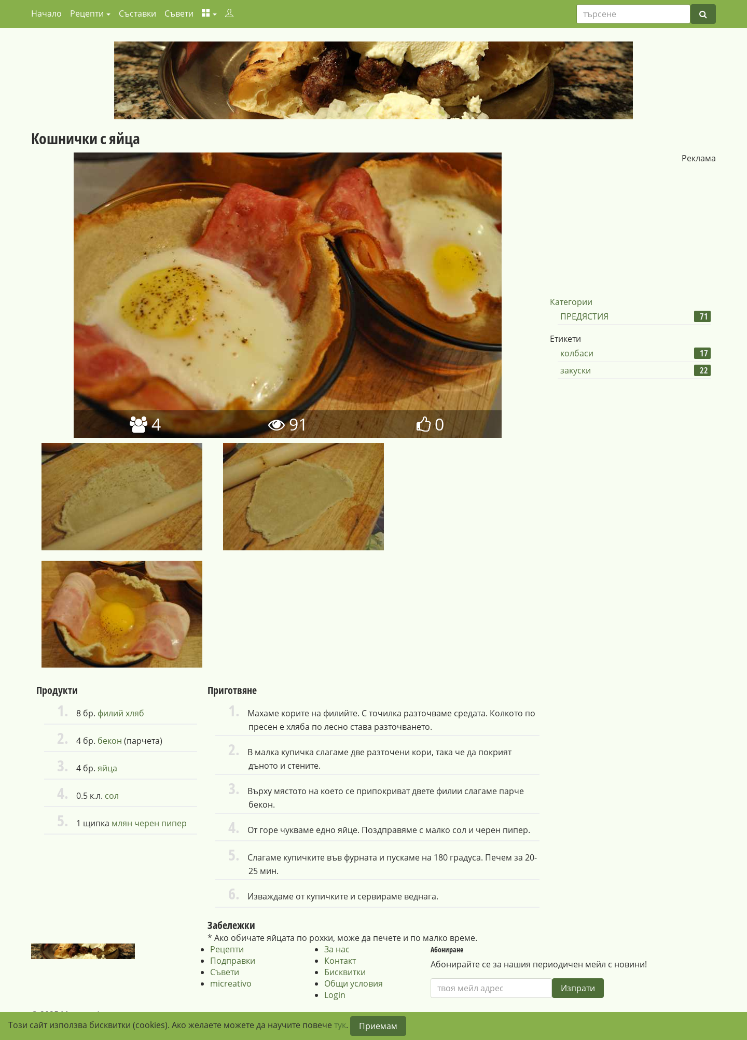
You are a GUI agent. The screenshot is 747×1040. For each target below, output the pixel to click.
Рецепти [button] (87, 13)
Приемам (378, 1026)
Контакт (340, 960)
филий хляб (121, 713)
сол (112, 795)
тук (340, 1025)
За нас (337, 949)
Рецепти (227, 949)
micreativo (231, 983)
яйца (107, 768)
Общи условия (353, 983)
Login (334, 995)
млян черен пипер (149, 823)
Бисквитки (345, 972)
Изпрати (578, 988)
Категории (571, 302)
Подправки (232, 960)
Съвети (178, 13)
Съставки (137, 13)
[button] (209, 13)
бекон (110, 740)
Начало (46, 13)
